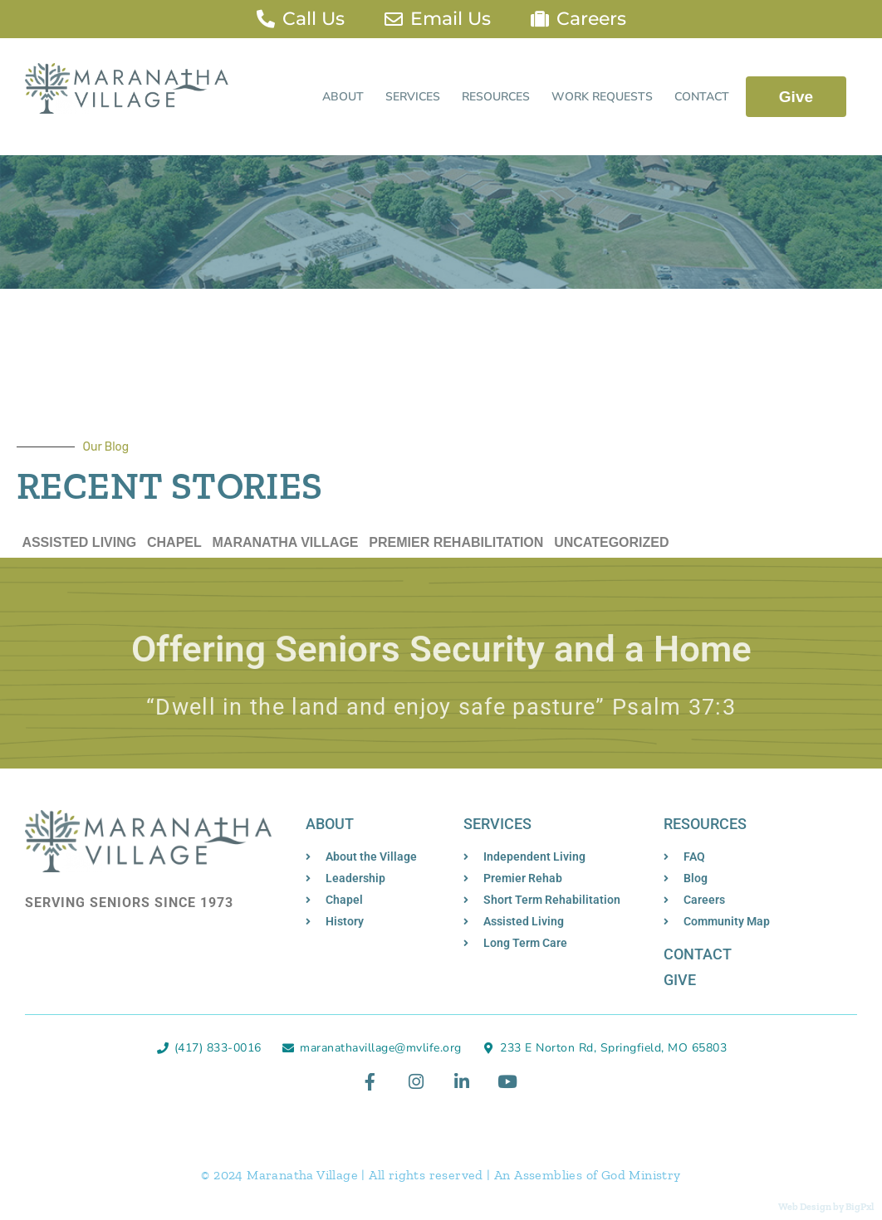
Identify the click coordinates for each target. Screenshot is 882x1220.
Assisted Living (79, 542)
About (343, 97)
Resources (496, 97)
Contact (701, 97)
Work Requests (602, 97)
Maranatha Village (286, 542)
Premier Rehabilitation (456, 542)
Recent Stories (170, 486)
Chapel (174, 542)
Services (412, 97)
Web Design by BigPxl (826, 1207)
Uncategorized (611, 542)
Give (796, 96)
